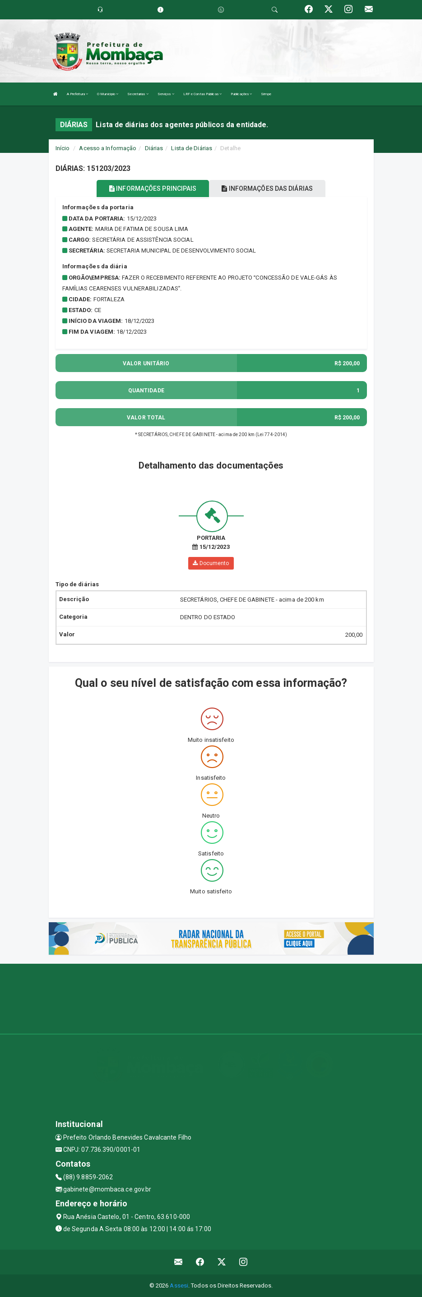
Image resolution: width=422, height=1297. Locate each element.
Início (63, 148)
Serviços (166, 94)
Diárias (154, 148)
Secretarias (137, 94)
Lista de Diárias (191, 148)
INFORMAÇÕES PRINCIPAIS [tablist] (152, 188)
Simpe (266, 94)
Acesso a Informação (107, 148)
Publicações (241, 94)
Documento (211, 563)
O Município (107, 94)
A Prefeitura (77, 94)
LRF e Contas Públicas (202, 94)
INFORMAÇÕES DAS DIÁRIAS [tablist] (267, 188)
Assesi (179, 1285)
